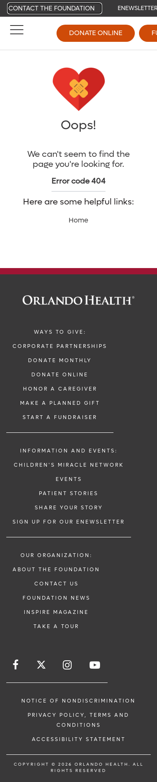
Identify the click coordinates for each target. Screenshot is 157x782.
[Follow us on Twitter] (41, 666)
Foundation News (56, 598)
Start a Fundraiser (60, 417)
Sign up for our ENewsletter (69, 522)
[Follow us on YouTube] (95, 665)
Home (78, 220)
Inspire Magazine (56, 612)
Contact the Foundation (51, 8)
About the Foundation (56, 569)
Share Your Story (69, 507)
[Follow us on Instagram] (68, 665)
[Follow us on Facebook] (16, 665)
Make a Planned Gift (60, 403)
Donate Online (95, 32)
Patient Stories (68, 493)
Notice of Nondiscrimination (78, 701)
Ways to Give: (60, 332)
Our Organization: (57, 555)
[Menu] (16, 33)
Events (69, 479)
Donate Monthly (60, 360)
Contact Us (56, 583)
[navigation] (78, 8)
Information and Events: (69, 450)
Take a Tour (56, 626)
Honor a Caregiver (60, 389)
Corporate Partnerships (60, 346)
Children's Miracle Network (69, 465)
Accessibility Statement (79, 739)
